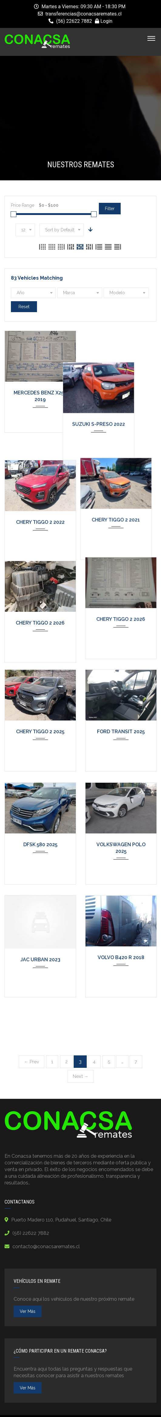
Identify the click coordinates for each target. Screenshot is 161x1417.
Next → (81, 1042)
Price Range (22, 205)
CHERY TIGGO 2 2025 (40, 732)
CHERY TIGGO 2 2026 (40, 619)
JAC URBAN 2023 (40, 960)
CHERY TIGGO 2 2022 (40, 506)
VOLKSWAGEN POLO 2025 (121, 848)
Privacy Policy (38, 1407)
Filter (110, 208)
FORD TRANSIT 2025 (121, 732)
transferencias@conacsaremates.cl (83, 14)
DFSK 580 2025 (40, 845)
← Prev (31, 1027)
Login (103, 21)
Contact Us (124, 1407)
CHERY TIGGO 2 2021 (121, 506)
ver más (27, 1277)
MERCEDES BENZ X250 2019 (40, 396)
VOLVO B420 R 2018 (121, 958)
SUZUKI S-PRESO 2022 (121, 393)
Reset (23, 306)
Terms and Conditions (83, 1407)
